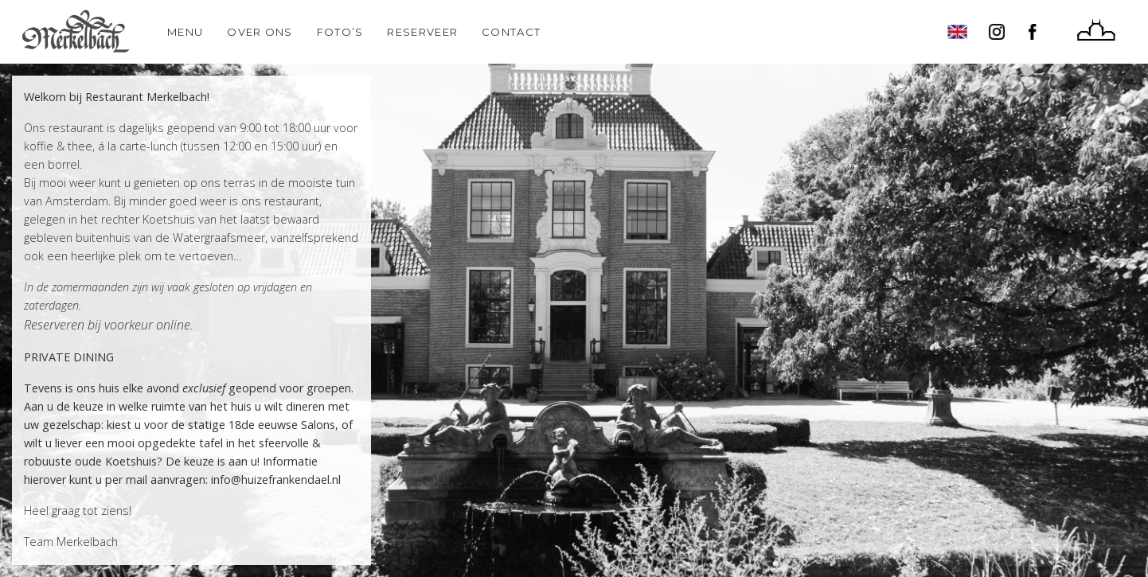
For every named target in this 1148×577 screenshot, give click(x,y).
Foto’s (340, 31)
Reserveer (422, 31)
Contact (511, 31)
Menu (185, 31)
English (957, 32)
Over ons (259, 31)
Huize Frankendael (1096, 32)
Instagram (997, 32)
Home (75, 32)
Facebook (1036, 32)
